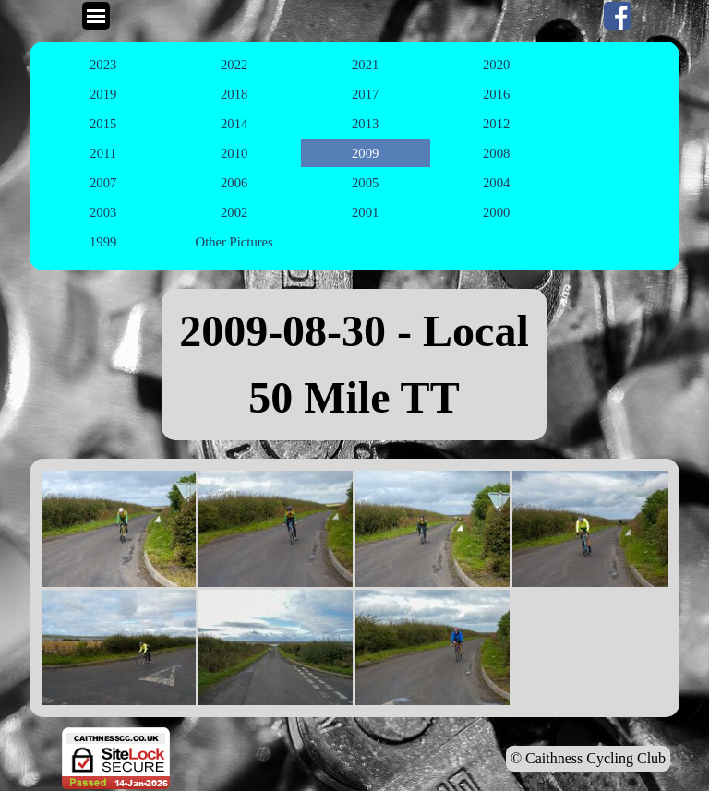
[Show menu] (96, 16)
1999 (103, 241)
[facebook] (617, 16)
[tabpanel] (354, 364)
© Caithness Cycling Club (588, 758)
